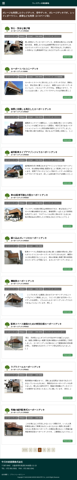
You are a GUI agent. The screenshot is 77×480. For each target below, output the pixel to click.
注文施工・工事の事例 (34, 36)
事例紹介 (22, 36)
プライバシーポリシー (17, 474)
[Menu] (3, 3)
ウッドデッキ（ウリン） (52, 36)
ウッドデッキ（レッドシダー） (54, 332)
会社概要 (5, 474)
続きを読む (68, 57)
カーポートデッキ (11, 36)
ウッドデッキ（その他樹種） (54, 77)
